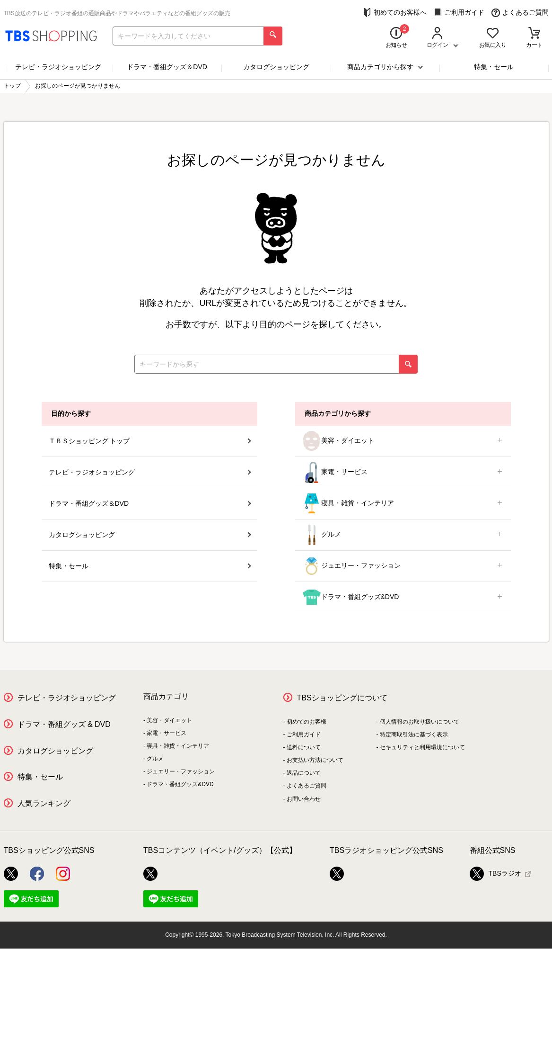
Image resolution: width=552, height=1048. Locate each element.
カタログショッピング (276, 67)
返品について (304, 773)
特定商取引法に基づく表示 (414, 734)
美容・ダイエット (403, 441)
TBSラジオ (495, 874)
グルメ (403, 535)
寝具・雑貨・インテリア (403, 503)
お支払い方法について (315, 760)
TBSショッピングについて (342, 698)
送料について (304, 747)
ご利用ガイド (459, 12)
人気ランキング (44, 803)
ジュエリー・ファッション (403, 566)
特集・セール (494, 67)
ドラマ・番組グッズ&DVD (403, 597)
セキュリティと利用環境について (422, 747)
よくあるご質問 (520, 12)
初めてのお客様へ (395, 12)
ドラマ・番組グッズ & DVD (64, 724)
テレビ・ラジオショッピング (58, 67)
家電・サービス (403, 472)
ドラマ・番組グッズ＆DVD (167, 67)
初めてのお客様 (306, 721)
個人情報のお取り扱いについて (419, 721)
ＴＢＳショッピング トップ (150, 441)
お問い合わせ (304, 799)
